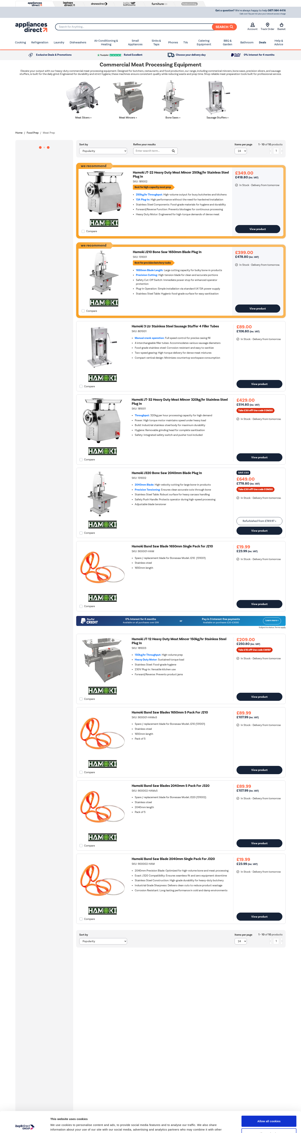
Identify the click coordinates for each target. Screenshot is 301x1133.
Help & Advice (278, 42)
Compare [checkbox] (91, 231)
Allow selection (268, 1112)
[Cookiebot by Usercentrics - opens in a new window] (25, 1125)
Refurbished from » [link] (259, 521)
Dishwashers (78, 42)
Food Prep (33, 132)
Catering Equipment (204, 42)
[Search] (146, 26)
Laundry (59, 42)
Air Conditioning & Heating (106, 42)
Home (18, 132)
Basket (281, 27)
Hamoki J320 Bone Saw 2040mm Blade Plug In (167, 473)
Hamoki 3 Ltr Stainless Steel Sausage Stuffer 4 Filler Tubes (175, 326)
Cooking (20, 42)
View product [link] (258, 229)
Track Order (267, 27)
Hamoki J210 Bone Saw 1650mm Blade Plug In (167, 252)
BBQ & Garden (227, 42)
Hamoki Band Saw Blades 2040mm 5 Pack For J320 (170, 786)
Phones (173, 42)
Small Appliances (135, 42)
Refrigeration (39, 42)
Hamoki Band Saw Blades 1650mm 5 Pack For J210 (170, 712)
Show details (201, 1125)
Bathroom (247, 42)
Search (224, 27)
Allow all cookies (269, 1100)
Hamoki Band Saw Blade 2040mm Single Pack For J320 (173, 859)
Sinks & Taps (156, 42)
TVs (185, 42)
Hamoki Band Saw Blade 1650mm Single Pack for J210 (172, 546)
